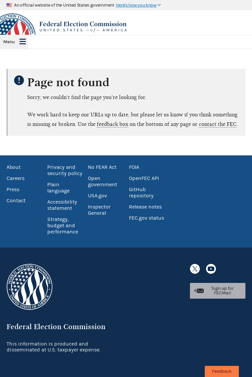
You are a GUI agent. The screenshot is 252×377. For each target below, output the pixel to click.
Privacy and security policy (64, 170)
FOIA (134, 167)
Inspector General (99, 210)
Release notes (145, 207)
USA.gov (97, 196)
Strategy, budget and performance (62, 225)
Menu (9, 42)
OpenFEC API (144, 178)
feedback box (112, 124)
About (14, 167)
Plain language (58, 188)
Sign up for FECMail (222, 291)
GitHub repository (141, 193)
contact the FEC (218, 124)
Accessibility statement (62, 205)
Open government (102, 181)
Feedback (222, 371)
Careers (16, 178)
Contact (16, 201)
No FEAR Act (102, 167)
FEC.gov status (146, 218)
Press (13, 189)
